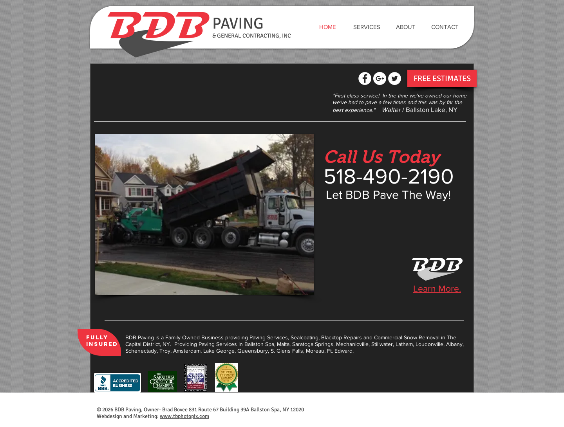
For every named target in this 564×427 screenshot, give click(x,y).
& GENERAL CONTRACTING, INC (251, 35)
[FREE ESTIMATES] (442, 78)
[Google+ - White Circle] (379, 78)
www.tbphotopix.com (184, 416)
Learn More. (437, 288)
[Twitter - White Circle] (394, 78)
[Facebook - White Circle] (364, 78)
